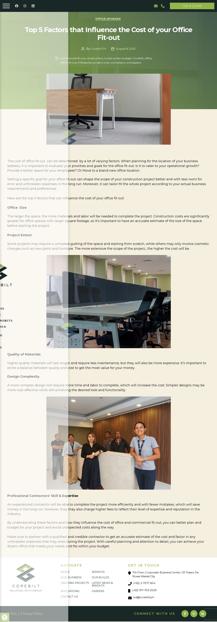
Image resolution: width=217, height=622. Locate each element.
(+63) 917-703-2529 (144, 590)
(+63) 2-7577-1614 (144, 583)
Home (65, 572)
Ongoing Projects (75, 583)
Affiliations (70, 591)
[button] (4, 617)
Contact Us (69, 597)
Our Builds (100, 578)
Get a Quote (192, 6)
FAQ (13, 614)
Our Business (71, 578)
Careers (98, 591)
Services (98, 572)
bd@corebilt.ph (143, 597)
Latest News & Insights (102, 584)
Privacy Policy (31, 614)
